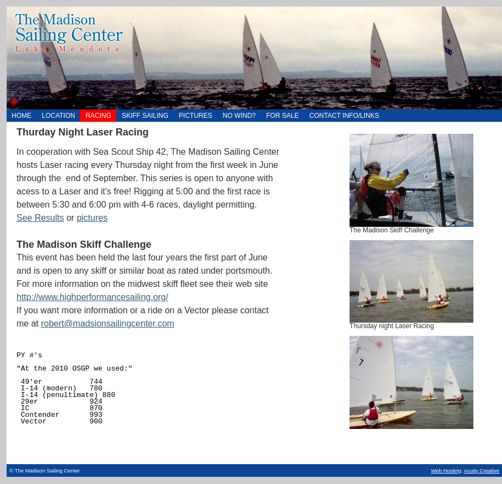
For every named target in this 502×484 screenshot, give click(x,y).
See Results (40, 217)
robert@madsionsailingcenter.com (107, 323)
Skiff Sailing (142, 114)
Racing (95, 114)
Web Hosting (446, 470)
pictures (92, 217)
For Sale (280, 114)
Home (254, 58)
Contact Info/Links (341, 114)
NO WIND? (236, 114)
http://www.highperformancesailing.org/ (92, 297)
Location (55, 114)
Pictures (192, 114)
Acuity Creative (481, 470)
